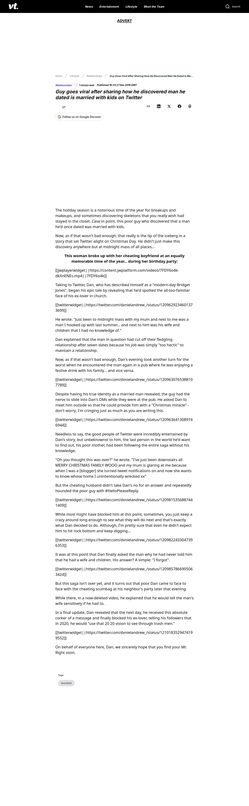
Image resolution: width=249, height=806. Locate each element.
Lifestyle (131, 6)
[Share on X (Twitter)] (169, 106)
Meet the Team (154, 6)
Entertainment (109, 6)
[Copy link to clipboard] (148, 106)
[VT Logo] (13, 6)
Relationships (94, 76)
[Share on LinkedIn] (159, 106)
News (89, 6)
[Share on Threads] (190, 106)
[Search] (232, 6)
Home (58, 76)
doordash (66, 672)
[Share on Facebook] (179, 106)
